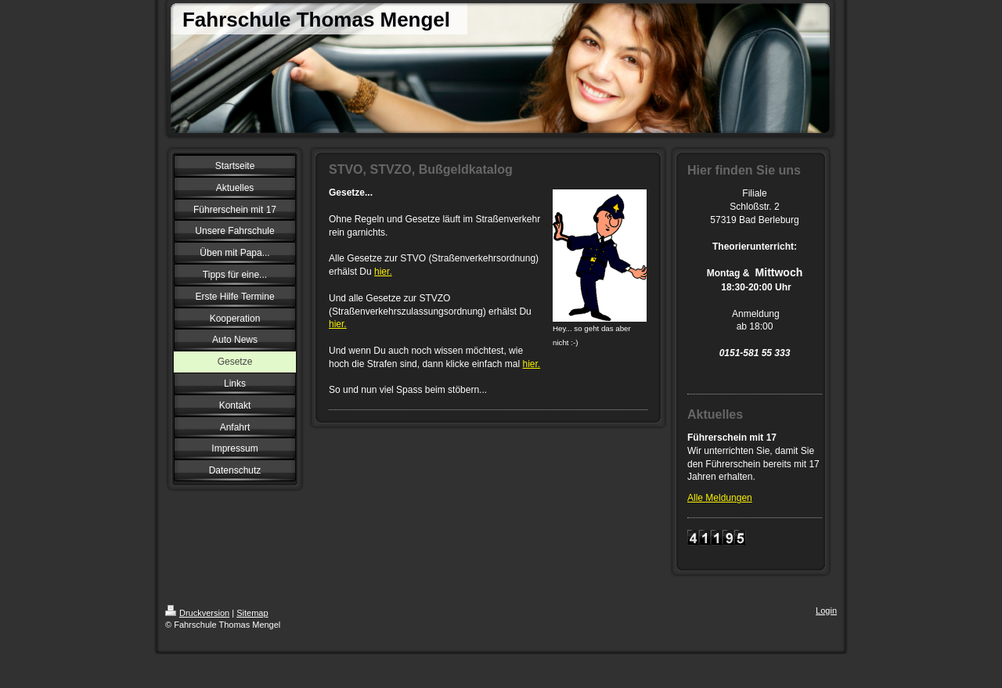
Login (826, 610)
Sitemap (252, 613)
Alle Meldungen (719, 497)
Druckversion (197, 613)
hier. (383, 271)
